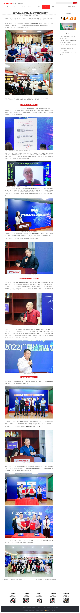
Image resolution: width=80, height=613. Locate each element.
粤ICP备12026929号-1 (50, 610)
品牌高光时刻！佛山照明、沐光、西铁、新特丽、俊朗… (67, 37)
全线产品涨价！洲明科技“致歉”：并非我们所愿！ (68, 53)
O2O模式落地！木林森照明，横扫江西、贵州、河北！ (67, 49)
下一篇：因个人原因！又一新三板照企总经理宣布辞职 (45, 579)
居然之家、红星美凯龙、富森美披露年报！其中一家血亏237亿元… (68, 41)
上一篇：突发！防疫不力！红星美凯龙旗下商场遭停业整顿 (13, 579)
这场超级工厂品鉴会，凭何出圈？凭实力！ (68, 45)
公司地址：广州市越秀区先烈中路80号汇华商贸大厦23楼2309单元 (45, 607)
